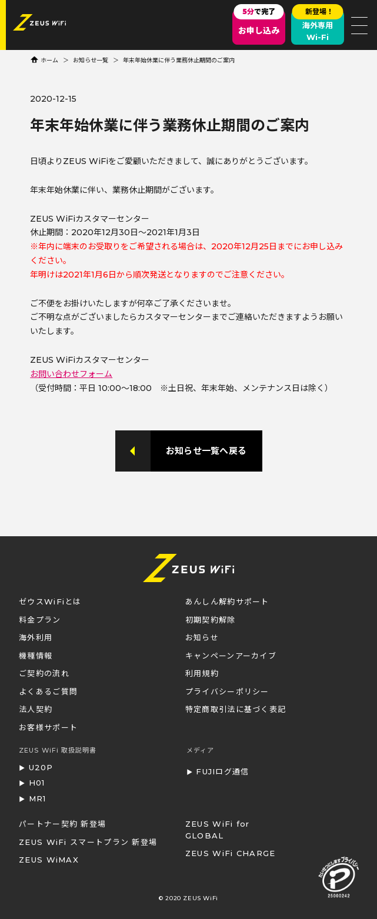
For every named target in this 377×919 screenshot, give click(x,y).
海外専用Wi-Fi (317, 26)
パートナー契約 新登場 (62, 823)
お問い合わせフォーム (71, 374)
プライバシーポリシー (227, 691)
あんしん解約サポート (227, 601)
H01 (37, 782)
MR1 (37, 798)
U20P (41, 767)
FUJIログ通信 (222, 771)
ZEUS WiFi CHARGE (230, 853)
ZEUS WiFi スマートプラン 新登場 (88, 842)
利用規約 (202, 673)
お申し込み (258, 23)
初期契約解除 (210, 619)
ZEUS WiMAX (49, 859)
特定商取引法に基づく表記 (235, 709)
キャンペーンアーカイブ (230, 655)
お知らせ (202, 637)
